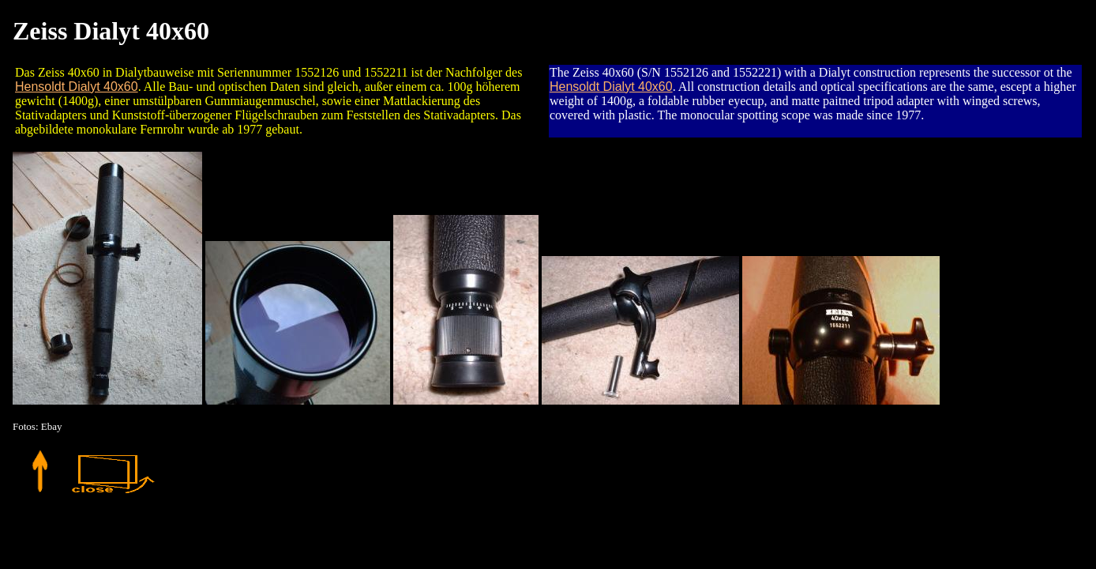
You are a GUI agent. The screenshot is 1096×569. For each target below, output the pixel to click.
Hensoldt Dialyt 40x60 (76, 86)
